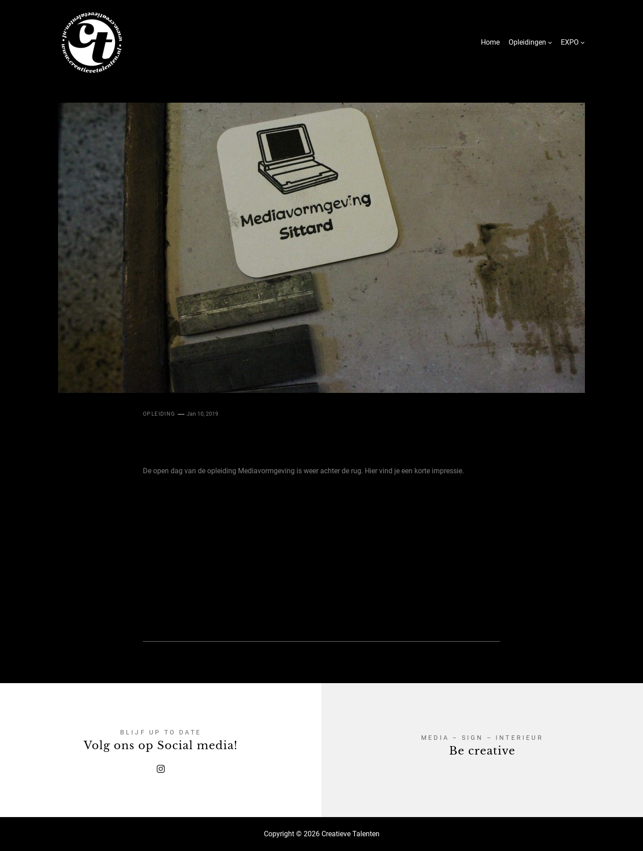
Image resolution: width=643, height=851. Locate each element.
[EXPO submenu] (582, 42)
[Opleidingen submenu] (550, 42)
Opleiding (159, 414)
